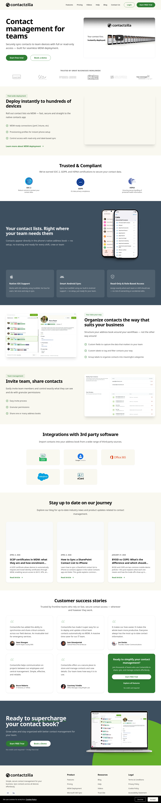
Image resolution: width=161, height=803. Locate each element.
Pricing (79, 5)
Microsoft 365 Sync (74, 793)
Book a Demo (40, 743)
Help (98, 5)
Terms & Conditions (136, 780)
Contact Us (115, 5)
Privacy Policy (133, 784)
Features (69, 5)
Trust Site (101, 793)
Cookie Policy (133, 788)
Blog (105, 5)
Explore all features (131, 683)
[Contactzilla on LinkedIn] (14, 793)
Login (129, 5)
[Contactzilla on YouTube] (8, 793)
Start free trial (17, 57)
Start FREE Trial (146, 5)
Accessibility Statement (137, 793)
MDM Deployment (74, 788)
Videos (89, 5)
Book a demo (40, 57)
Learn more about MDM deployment (25, 146)
